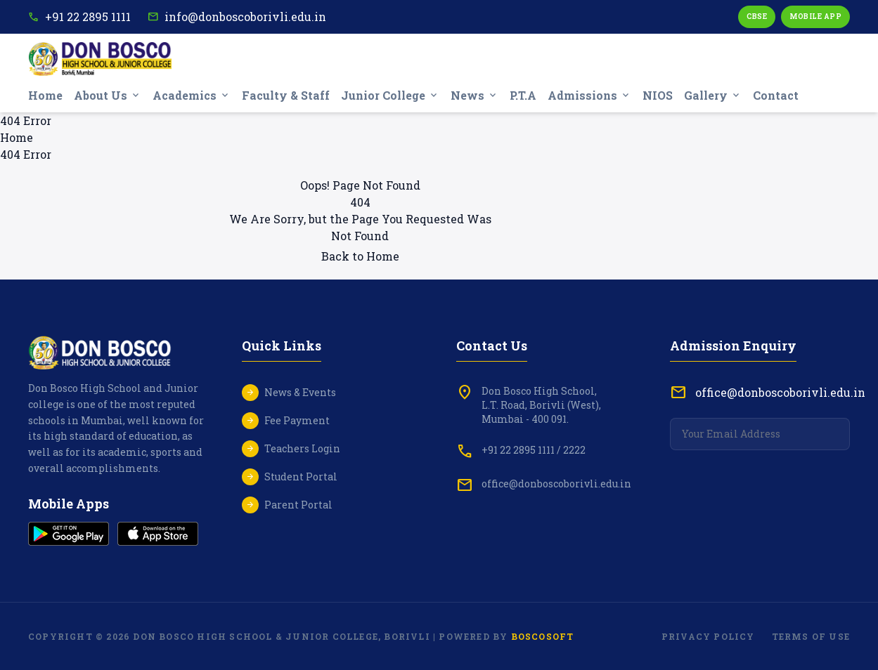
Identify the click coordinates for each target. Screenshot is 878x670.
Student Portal (300, 476)
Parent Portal (298, 504)
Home (45, 95)
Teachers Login (302, 448)
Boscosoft (542, 636)
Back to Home (360, 256)
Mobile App (815, 16)
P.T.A (523, 95)
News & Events (300, 392)
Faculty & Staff (286, 95)
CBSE (757, 16)
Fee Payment (297, 420)
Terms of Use (811, 636)
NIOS (658, 95)
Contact (776, 95)
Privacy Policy (708, 636)
